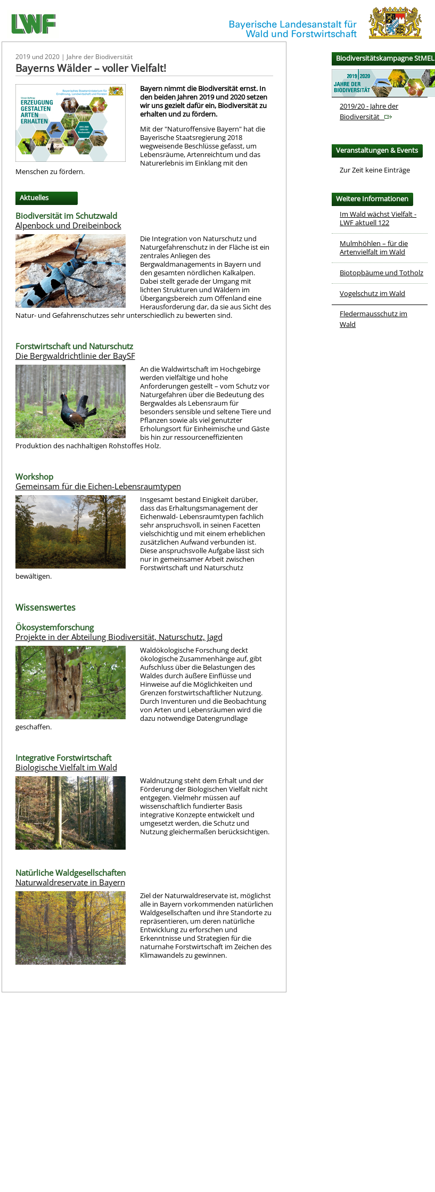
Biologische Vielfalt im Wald (66, 767)
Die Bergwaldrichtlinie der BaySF (75, 355)
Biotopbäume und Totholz (381, 272)
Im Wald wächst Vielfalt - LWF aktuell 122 (378, 218)
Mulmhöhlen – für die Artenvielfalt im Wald (374, 248)
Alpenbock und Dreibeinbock (68, 225)
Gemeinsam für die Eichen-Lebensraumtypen (98, 486)
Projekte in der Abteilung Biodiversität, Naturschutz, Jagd (119, 636)
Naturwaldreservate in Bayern (70, 882)
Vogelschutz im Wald (372, 293)
